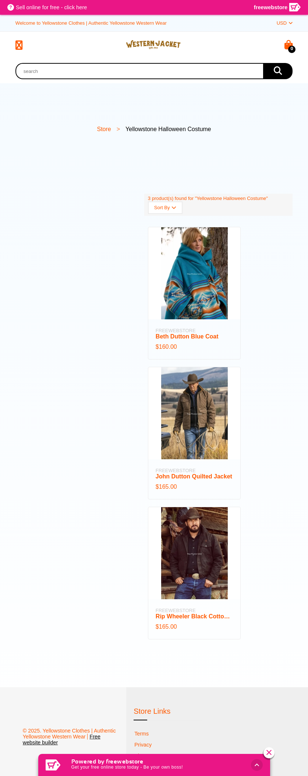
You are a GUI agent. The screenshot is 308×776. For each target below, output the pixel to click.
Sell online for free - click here (52, 7)
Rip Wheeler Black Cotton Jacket (194, 616)
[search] (278, 71)
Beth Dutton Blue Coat (187, 336)
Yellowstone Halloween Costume (168, 129)
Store (104, 129)
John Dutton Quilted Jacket (194, 476)
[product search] (139, 71)
